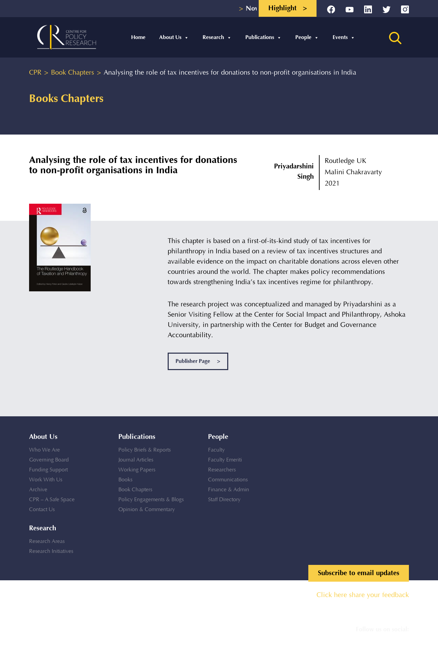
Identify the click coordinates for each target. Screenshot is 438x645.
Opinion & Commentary (146, 509)
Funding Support (48, 470)
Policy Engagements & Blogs (151, 499)
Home (138, 37)
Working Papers (136, 470)
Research (217, 37)
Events (344, 37)
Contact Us (42, 509)
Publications (263, 37)
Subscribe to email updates (358, 573)
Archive (38, 489)
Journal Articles (135, 460)
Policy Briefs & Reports (144, 450)
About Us (174, 37)
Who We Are (44, 450)
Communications (228, 480)
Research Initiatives (51, 551)
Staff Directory (224, 499)
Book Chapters (135, 489)
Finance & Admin (228, 489)
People (307, 37)
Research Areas (47, 541)
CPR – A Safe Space (52, 499)
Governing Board (49, 460)
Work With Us (45, 480)
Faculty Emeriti (225, 460)
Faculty (216, 450)
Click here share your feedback (363, 595)
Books (125, 480)
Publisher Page (198, 361)
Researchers (222, 470)
